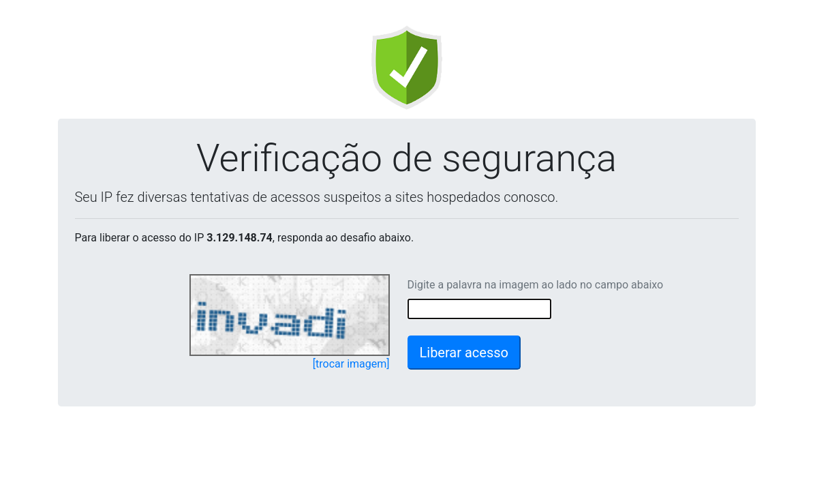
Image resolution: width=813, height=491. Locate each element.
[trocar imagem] (351, 363)
